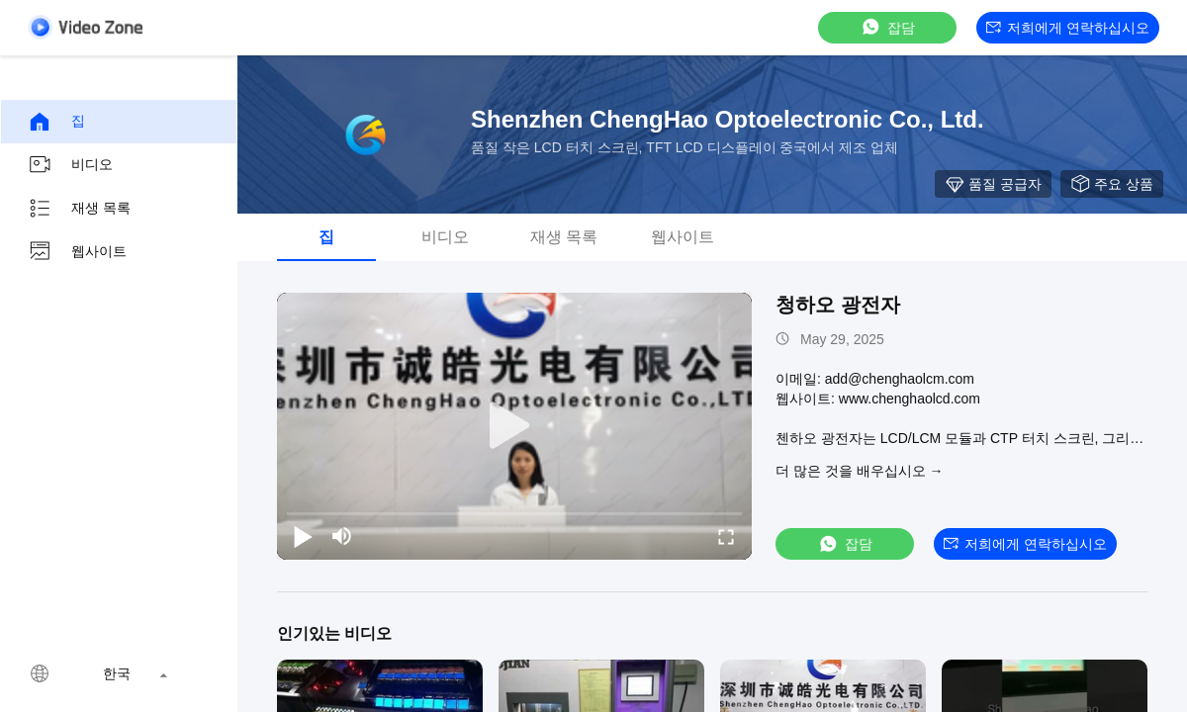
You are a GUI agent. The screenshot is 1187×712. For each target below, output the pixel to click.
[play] (514, 426)
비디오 (70, 165)
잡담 (887, 27)
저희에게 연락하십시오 (1067, 28)
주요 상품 (1111, 184)
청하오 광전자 (838, 304)
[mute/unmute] (342, 536)
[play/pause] (302, 536)
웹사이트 (77, 252)
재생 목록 (79, 209)
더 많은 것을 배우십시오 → (860, 471)
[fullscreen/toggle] (726, 536)
